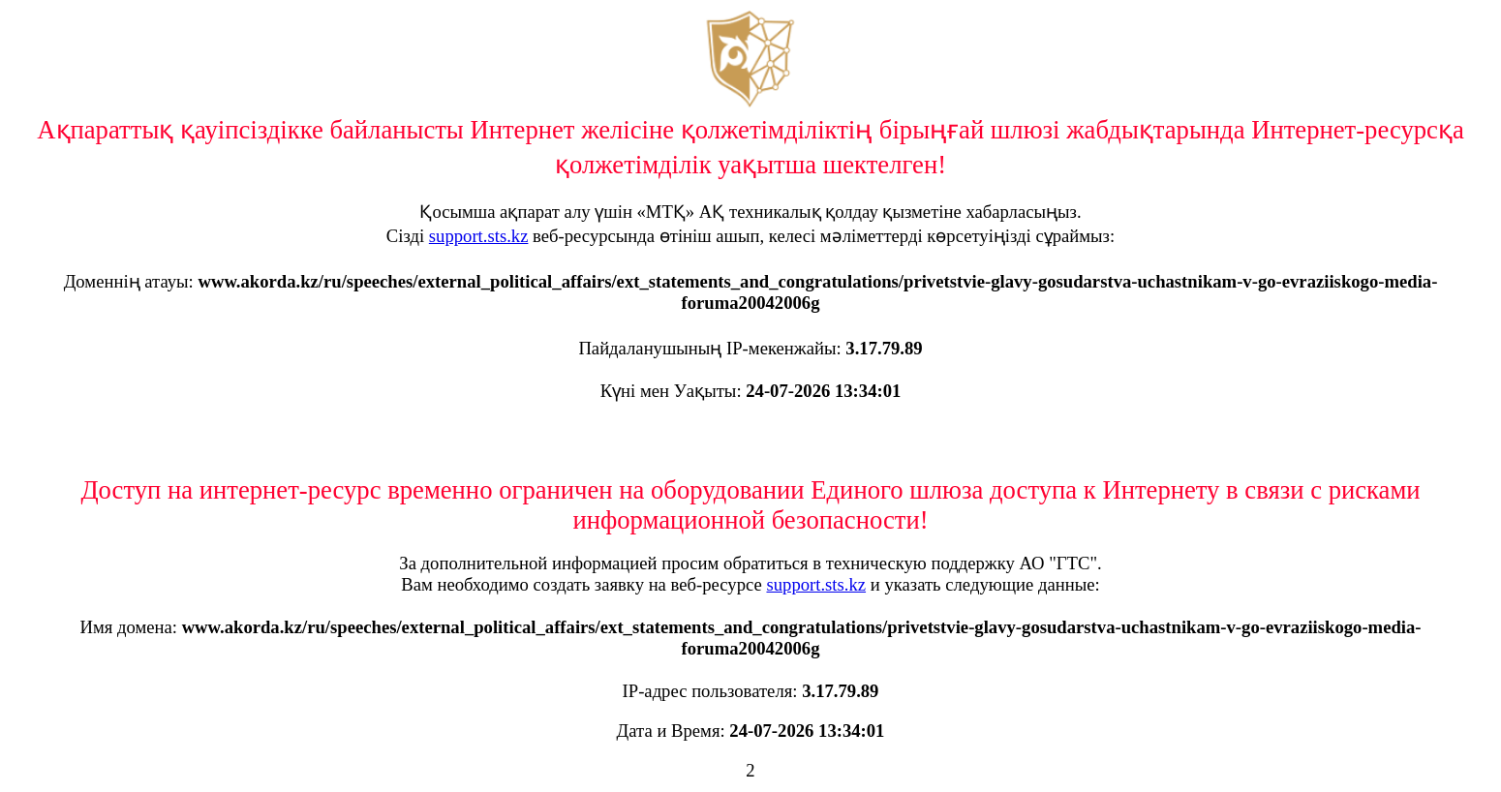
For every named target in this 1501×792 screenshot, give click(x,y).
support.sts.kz (479, 236)
